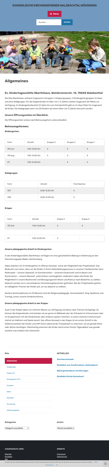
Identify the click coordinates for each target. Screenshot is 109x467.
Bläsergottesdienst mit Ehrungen (72, 371)
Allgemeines (12, 361)
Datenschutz (62, 457)
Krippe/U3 (11, 373)
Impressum (61, 454)
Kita (7, 353)
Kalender (8, 454)
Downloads (11, 404)
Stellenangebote (13, 410)
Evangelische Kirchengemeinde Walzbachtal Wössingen (54, 5)
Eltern (9, 392)
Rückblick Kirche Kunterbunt (70, 376)
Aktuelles (10, 398)
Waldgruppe (11, 367)
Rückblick (8, 457)
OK (57, 465)
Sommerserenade (65, 359)
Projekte (10, 386)
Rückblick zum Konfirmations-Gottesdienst (77, 365)
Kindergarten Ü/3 (13, 379)
